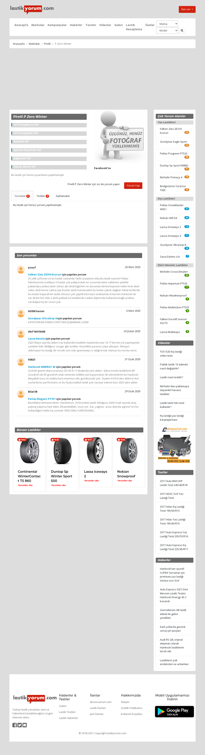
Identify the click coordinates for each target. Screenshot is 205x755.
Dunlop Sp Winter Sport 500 (61, 476)
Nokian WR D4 (168, 218)
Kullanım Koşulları (131, 714)
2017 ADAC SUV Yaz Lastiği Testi (171, 496)
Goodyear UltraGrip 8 (173, 245)
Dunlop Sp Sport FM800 (174, 165)
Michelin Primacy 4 (171, 177)
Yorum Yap (133, 185)
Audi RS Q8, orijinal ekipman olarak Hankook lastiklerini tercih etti (172, 645)
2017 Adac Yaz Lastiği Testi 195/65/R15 (172, 521)
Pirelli (47, 43)
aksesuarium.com (101, 702)
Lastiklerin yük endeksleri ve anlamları (174, 662)
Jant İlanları (97, 714)
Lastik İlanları (98, 708)
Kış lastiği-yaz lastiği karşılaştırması (172, 417)
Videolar (105, 25)
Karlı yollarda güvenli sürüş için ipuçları (172, 629)
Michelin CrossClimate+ (174, 271)
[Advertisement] (102, 79)
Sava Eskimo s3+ (170, 256)
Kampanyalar (57, 25)
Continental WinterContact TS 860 (29, 476)
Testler (90, 25)
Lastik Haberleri (68, 718)
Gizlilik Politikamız (131, 708)
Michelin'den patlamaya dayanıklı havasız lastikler (174, 390)
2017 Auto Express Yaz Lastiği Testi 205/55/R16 (174, 534)
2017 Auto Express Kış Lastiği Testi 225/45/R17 (174, 547)
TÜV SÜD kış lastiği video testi (171, 353)
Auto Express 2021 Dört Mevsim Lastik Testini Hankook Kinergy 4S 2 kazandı (174, 595)
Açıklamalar (63, 196)
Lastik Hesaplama (134, 27)
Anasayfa (21, 25)
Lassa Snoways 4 (170, 236)
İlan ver (186, 9)
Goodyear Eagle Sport (173, 141)
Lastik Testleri (67, 712)
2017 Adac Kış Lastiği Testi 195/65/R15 (172, 508)
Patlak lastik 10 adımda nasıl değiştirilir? (174, 366)
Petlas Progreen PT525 (173, 153)
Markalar (37, 25)
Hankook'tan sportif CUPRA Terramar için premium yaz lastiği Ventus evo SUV (172, 574)
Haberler (76, 25)
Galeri (118, 25)
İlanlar (150, 25)
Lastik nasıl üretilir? (171, 377)
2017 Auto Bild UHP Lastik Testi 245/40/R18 (173, 483)
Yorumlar (22, 196)
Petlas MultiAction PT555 (174, 307)
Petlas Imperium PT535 (173, 283)
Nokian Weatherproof (173, 295)
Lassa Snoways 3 (170, 227)
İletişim (125, 702)
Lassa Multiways (170, 332)
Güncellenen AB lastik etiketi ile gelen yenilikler (173, 614)
